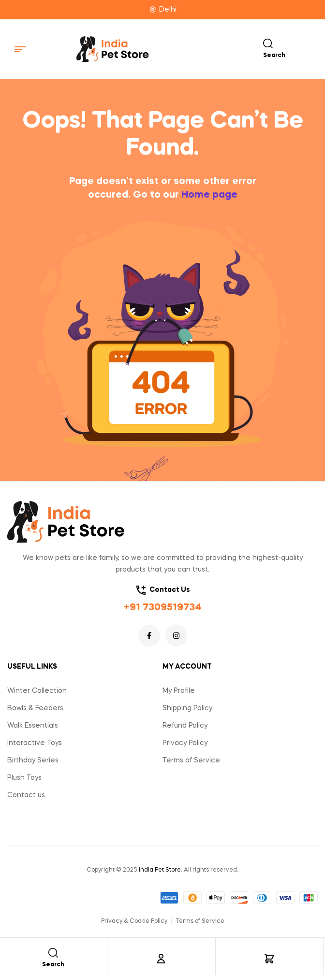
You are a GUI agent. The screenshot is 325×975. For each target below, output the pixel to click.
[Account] (161, 958)
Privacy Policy (184, 743)
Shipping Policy (187, 708)
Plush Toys (24, 777)
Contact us (26, 795)
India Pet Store (160, 870)
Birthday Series (33, 760)
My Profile (178, 691)
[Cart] (269, 958)
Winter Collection (37, 691)
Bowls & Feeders (35, 708)
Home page (209, 195)
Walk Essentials (32, 725)
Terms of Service (191, 760)
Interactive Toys (34, 743)
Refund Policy (184, 725)
